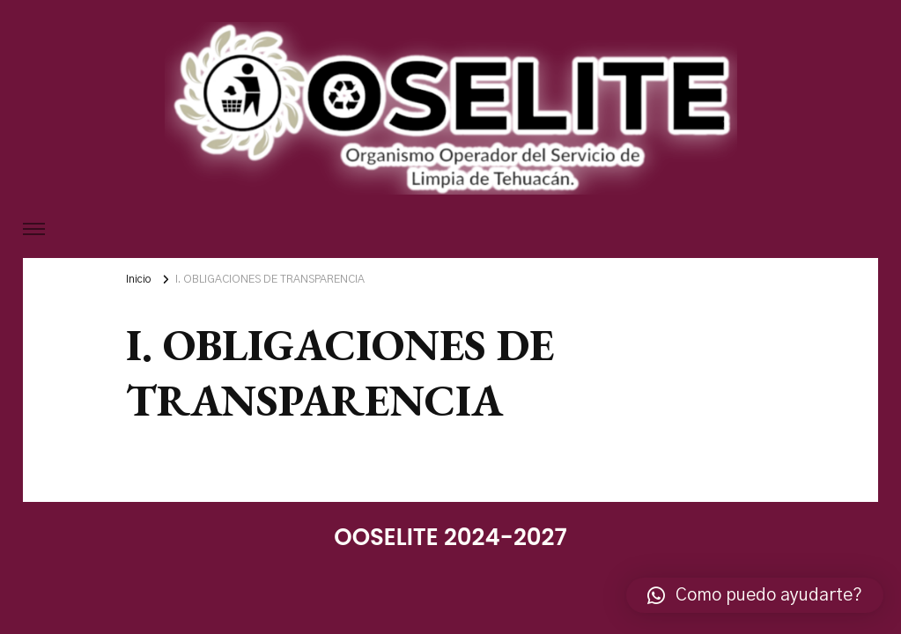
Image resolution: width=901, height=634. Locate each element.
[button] (754, 595)
